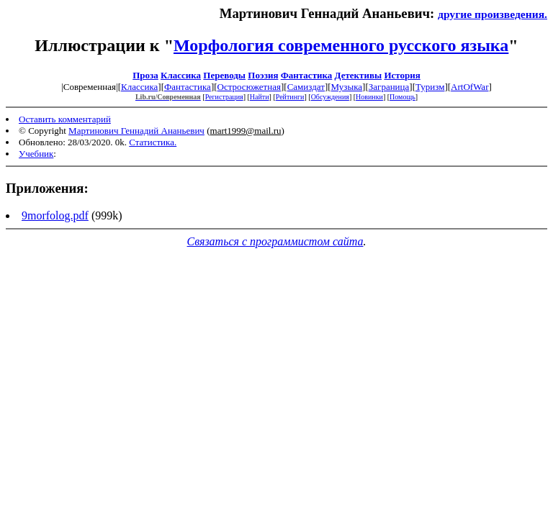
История (402, 75)
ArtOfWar (469, 86)
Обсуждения (330, 97)
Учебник (36, 153)
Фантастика (307, 75)
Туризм (429, 86)
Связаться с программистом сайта (275, 241)
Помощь (402, 97)
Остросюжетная (249, 86)
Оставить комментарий (65, 119)
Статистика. (152, 142)
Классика (181, 75)
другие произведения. (492, 14)
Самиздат (306, 86)
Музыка (347, 86)
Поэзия (263, 75)
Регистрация (224, 97)
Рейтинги (290, 97)
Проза (145, 75)
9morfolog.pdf (55, 215)
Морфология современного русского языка (341, 45)
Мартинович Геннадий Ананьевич (136, 130)
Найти (259, 97)
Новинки (369, 97)
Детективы (358, 75)
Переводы (224, 75)
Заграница (389, 86)
